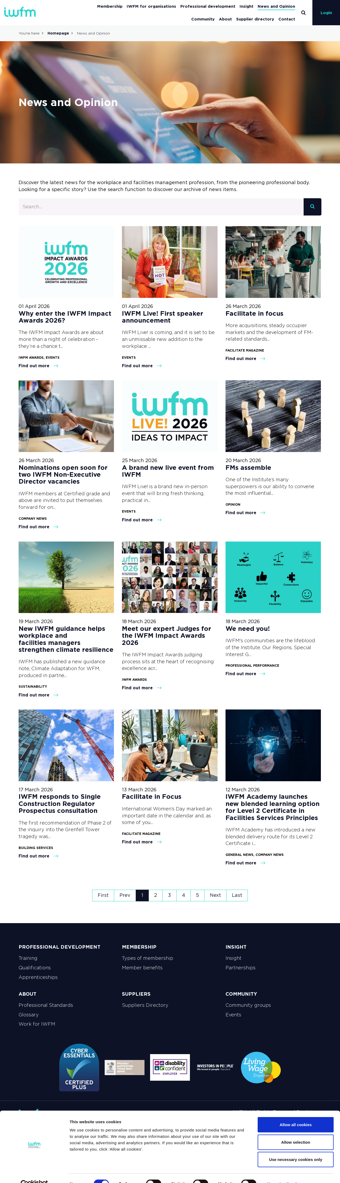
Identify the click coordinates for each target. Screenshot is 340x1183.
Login (326, 12)
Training (28, 958)
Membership (109, 6)
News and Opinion (276, 6)
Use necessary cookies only (295, 1148)
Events (233, 1014)
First (103, 895)
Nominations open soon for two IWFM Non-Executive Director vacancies (63, 474)
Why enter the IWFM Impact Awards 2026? (65, 317)
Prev (125, 895)
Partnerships (241, 967)
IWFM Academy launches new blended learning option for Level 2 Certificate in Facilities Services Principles (273, 807)
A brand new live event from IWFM (168, 471)
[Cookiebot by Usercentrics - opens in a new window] (34, 1173)
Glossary (29, 1014)
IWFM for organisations (151, 6)
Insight (246, 6)
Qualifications (35, 967)
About (225, 19)
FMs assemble (249, 467)
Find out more (38, 365)
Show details (278, 1172)
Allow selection (295, 1131)
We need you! (248, 628)
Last (237, 895)
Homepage (58, 33)
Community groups (248, 1005)
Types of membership (147, 958)
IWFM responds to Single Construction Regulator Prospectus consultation (60, 803)
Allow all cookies (296, 1113)
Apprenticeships (38, 977)
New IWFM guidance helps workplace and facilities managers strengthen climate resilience (66, 639)
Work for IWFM (37, 1024)
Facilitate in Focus (151, 796)
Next (215, 895)
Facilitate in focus (254, 313)
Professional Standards (46, 1005)
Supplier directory (255, 19)
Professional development (207, 6)
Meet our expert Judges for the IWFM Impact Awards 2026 (166, 635)
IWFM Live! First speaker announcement (162, 317)
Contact (286, 19)
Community (203, 19)
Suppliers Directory (145, 1005)
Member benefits (142, 967)
